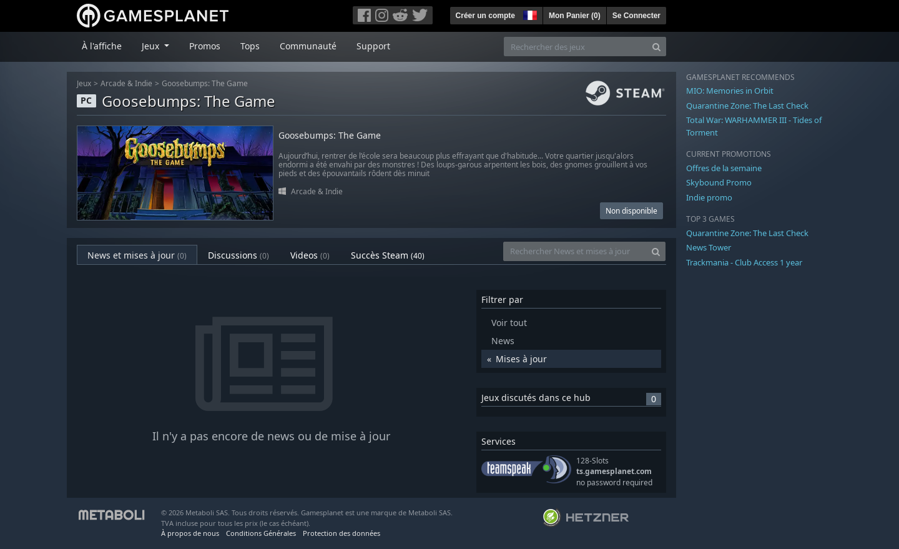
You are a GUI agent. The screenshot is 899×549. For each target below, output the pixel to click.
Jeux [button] (152, 46)
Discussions (238, 255)
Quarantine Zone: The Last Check (747, 105)
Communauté (308, 46)
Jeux (84, 83)
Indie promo (709, 197)
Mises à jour (521, 359)
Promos (204, 46)
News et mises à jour (137, 255)
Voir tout (509, 323)
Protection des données (341, 533)
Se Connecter (636, 15)
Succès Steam (388, 255)
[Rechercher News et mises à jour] (575, 251)
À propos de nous (190, 533)
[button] (529, 13)
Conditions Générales (261, 533)
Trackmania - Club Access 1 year (744, 262)
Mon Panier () (575, 15)
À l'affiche (102, 46)
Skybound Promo (719, 182)
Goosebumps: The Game (205, 83)
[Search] (656, 46)
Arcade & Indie (126, 83)
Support (373, 46)
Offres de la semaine (724, 168)
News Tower (708, 247)
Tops (250, 46)
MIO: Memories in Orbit (730, 90)
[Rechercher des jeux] (575, 46)
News (502, 341)
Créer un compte (485, 15)
